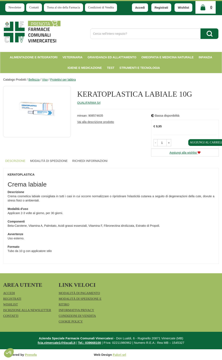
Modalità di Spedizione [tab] (49, 161)
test (110, 67)
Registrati (161, 7)
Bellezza (34, 79)
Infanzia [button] (205, 57)
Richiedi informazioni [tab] (90, 161)
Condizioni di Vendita (101, 7)
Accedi (140, 7)
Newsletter (14, 7)
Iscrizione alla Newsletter (27, 310)
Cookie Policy (71, 321)
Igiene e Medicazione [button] (84, 67)
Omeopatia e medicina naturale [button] (167, 57)
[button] (155, 142)
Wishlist (183, 7)
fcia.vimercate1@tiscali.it (56, 342)
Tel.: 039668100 (89, 342)
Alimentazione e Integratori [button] (33, 57)
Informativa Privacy (76, 310)
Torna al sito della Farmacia (63, 7)
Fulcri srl (119, 354)
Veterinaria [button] (73, 57)
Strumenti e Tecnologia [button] (140, 67)
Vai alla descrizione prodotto (95, 122)
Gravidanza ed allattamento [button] (111, 57)
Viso (45, 79)
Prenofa (31, 354)
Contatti (34, 7)
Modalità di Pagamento (79, 293)
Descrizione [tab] (15, 161)
